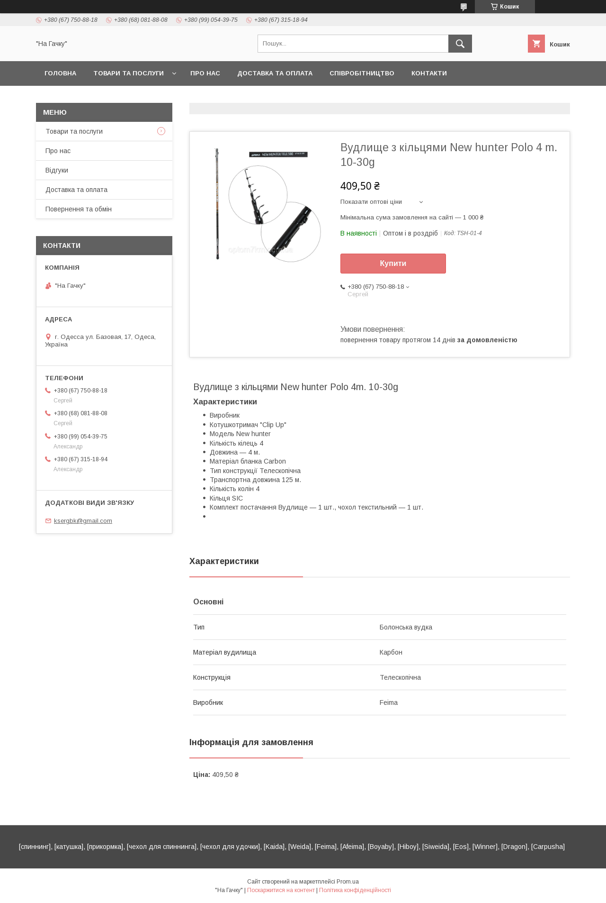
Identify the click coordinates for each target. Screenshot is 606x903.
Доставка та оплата (274, 73)
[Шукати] (460, 44)
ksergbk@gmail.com (83, 520)
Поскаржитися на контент (281, 890)
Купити (393, 263)
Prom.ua (348, 881)
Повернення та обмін (78, 209)
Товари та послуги (128, 73)
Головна (60, 73)
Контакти (429, 73)
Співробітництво (362, 73)
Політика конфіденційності (355, 890)
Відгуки (56, 170)
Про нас (205, 73)
